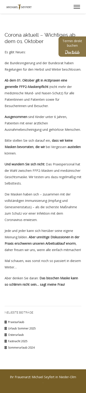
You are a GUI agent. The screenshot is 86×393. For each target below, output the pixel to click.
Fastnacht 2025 (18, 341)
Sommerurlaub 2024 (21, 347)
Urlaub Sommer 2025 (22, 328)
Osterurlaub (16, 335)
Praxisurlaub (16, 322)
